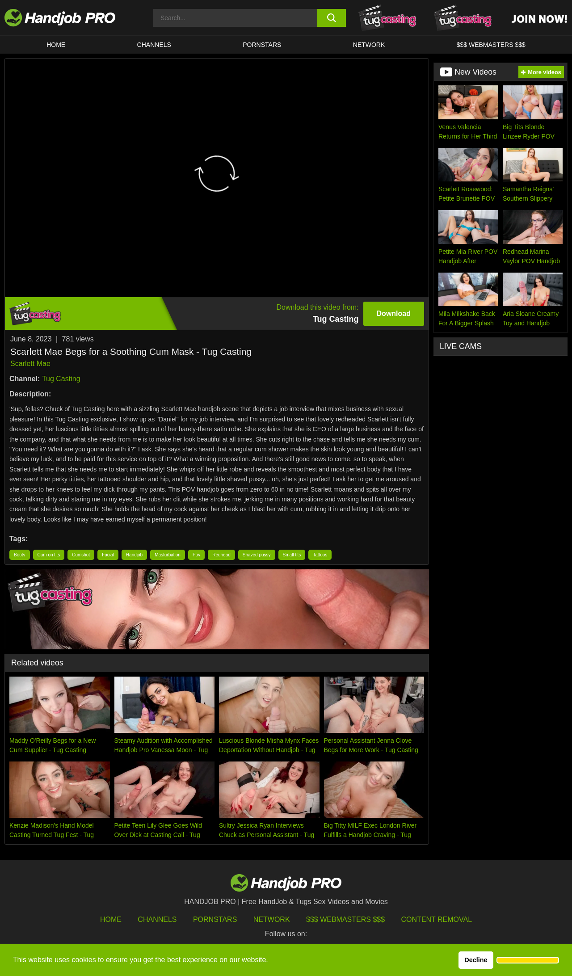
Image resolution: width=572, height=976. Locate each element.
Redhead (221, 554)
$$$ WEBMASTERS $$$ (491, 44)
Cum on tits (49, 554)
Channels (157, 919)
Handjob (134, 554)
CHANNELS (154, 44)
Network (369, 44)
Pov (196, 554)
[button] (527, 960)
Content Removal (436, 919)
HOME (55, 44)
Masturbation (168, 554)
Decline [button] (475, 959)
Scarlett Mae (30, 363)
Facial (108, 554)
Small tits (292, 554)
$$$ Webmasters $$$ (345, 919)
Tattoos (320, 554)
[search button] (331, 18)
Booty (19, 554)
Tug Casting (61, 379)
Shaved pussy (257, 554)
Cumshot (81, 554)
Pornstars (262, 44)
